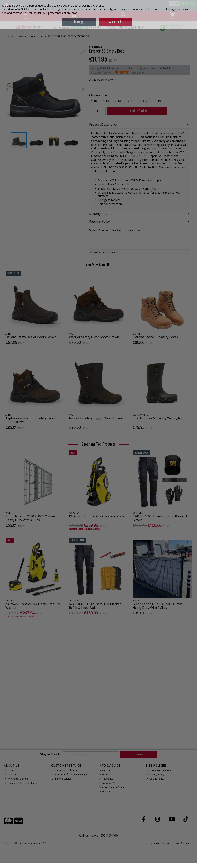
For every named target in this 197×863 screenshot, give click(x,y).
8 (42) (106, 100)
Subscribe (138, 754)
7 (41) (94, 100)
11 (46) (143, 100)
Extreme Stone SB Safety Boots (155, 337)
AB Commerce (185, 843)
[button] (83, 52)
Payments (106, 778)
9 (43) (118, 100)
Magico (157, 843)
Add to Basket (136, 110)
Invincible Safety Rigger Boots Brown (96, 418)
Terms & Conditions (159, 770)
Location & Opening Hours (21, 783)
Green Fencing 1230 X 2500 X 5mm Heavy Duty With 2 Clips (157, 606)
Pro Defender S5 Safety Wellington (158, 418)
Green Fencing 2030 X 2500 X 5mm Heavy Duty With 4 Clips (30, 518)
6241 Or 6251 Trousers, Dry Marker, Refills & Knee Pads (95, 606)
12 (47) (157, 100)
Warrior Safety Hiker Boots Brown (94, 337)
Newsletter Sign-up (16, 778)
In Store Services (62, 778)
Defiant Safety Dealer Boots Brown (30, 337)
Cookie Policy (155, 778)
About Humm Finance (112, 787)
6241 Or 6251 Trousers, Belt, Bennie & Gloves (160, 518)
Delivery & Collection (65, 770)
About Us (11, 770)
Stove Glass (107, 774)
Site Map (105, 791)
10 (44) (130, 100)
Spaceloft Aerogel (110, 783)
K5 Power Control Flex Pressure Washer (98, 516)
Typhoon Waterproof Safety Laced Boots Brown (30, 420)
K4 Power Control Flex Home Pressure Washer (33, 606)
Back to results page (104, 252)
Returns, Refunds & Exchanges (70, 774)
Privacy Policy (155, 774)
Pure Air (105, 770)
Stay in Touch (50, 754)
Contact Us (12, 774)
